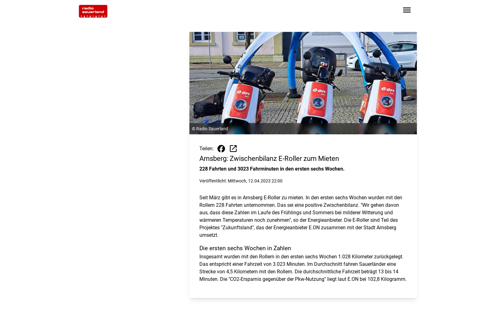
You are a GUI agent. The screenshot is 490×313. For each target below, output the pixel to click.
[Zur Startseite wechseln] (93, 11)
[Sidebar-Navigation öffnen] (407, 11)
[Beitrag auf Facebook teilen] (221, 148)
